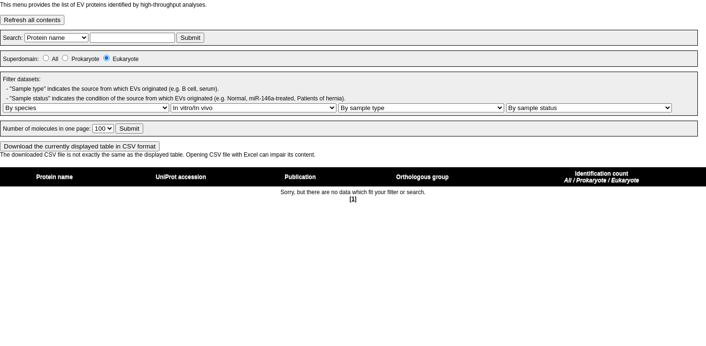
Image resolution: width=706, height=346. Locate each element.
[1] (353, 199)
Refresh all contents (32, 20)
